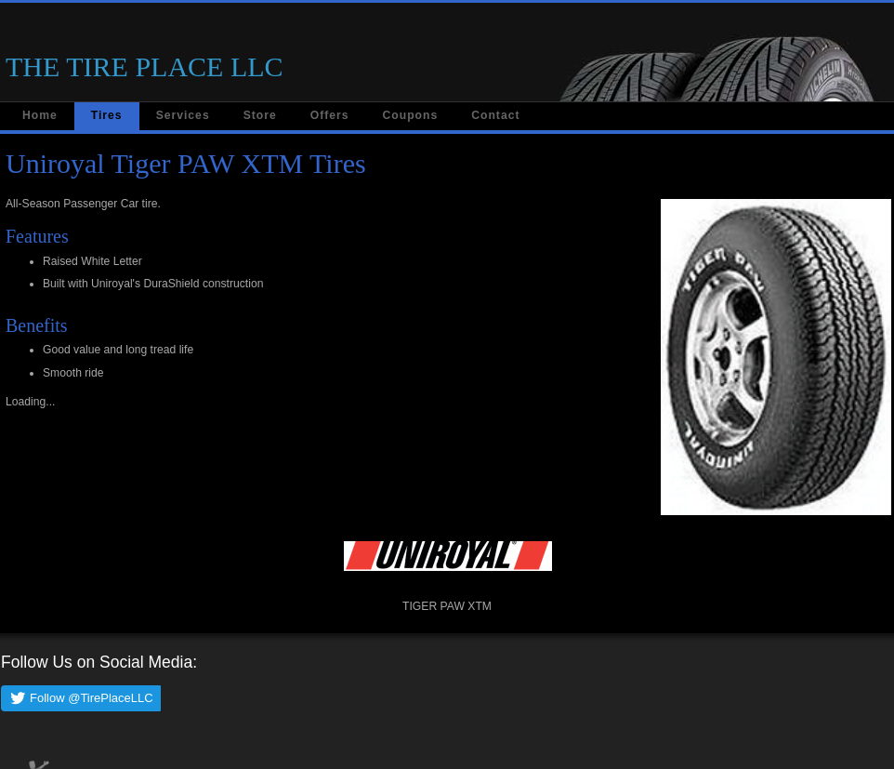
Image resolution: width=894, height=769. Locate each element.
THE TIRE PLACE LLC (144, 66)
